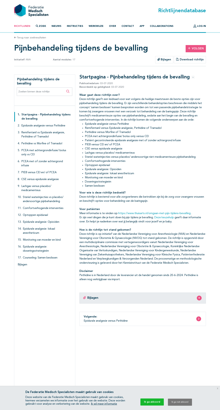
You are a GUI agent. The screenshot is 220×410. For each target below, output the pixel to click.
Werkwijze (96, 26)
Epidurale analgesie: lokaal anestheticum (39, 231)
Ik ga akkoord (152, 402)
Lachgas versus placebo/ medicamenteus (36, 188)
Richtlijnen (22, 26)
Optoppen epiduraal (35, 215)
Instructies (75, 26)
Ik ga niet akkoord (180, 402)
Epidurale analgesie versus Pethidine (43, 125)
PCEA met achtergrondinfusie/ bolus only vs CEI (43, 152)
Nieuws (56, 26)
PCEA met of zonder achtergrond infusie (42, 163)
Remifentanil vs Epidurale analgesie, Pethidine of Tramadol (43, 134)
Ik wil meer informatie (104, 404)
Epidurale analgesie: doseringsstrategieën (36, 248)
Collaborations (161, 26)
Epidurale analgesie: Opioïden (41, 222)
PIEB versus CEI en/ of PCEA (39, 172)
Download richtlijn (190, 59)
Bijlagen (164, 59)
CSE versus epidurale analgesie (40, 179)
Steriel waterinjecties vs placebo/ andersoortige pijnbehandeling (43, 199)
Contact (128, 26)
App (142, 26)
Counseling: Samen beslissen (40, 257)
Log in (199, 26)
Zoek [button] (41, 26)
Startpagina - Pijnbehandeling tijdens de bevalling (46, 116)
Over (112, 26)
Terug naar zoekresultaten (30, 37)
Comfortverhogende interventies (43, 208)
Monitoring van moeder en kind (42, 240)
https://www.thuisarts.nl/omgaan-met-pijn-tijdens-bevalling (154, 213)
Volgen (196, 48)
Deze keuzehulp (164, 217)
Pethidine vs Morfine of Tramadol (41, 143)
